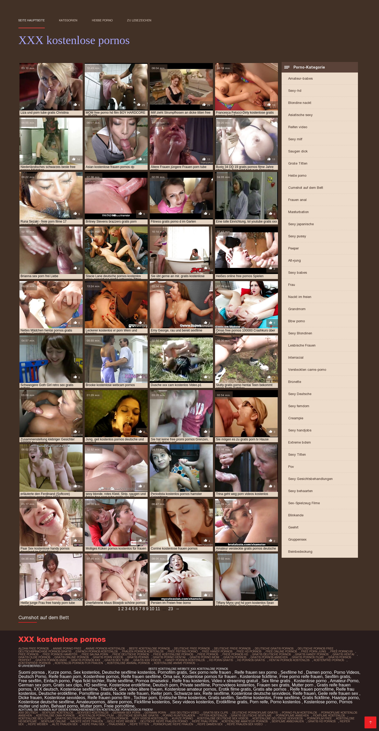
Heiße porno (102, 20)
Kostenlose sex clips (34, 718)
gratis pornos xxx (85, 660)
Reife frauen (304, 693)
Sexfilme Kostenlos (57, 712)
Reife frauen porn (65, 676)
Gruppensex (297, 539)
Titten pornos (116, 718)
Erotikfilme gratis (231, 702)
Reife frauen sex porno (256, 672)
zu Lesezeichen (139, 20)
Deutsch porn (165, 685)
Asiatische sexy (300, 115)
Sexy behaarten (300, 491)
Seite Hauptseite (31, 20)
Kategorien (68, 20)
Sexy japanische (301, 224)
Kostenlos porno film (96, 715)
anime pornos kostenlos (105, 648)
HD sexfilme (95, 685)
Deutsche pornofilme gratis (255, 712)
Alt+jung (294, 260)
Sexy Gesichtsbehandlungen (310, 479)
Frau (291, 285)
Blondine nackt (299, 103)
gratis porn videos (108, 657)
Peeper (293, 248)
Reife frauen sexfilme (141, 676)
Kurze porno (59, 672)
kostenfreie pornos (34, 663)
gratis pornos (234, 657)
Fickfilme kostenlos (152, 702)
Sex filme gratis (277, 681)
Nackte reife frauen (130, 693)
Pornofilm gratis (172, 672)
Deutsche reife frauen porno (164, 721)
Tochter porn (145, 697)
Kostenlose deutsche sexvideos (260, 693)
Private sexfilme (195, 685)
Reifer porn (161, 693)
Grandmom (297, 309)
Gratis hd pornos (322, 721)
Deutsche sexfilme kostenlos (129, 672)
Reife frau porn (204, 721)
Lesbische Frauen (302, 345)
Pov (291, 467)
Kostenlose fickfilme (258, 676)
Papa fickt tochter (88, 681)
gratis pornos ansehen (269, 657)
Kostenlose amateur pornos (190, 689)
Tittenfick (108, 689)
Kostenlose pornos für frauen (210, 676)
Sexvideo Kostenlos (92, 712)
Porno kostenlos (286, 702)
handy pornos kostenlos (185, 660)
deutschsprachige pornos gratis (44, 651)
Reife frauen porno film (109, 697)
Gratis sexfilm (221, 697)
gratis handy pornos (311, 654)
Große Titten (297, 163)
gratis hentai (343, 654)
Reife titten (139, 724)
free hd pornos (249, 651)
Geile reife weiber (121, 721)
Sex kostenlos (86, 672)
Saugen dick (298, 151)
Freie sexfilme (286, 697)
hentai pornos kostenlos (289, 660)
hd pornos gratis (251, 660)
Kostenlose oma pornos (55, 715)
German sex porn (34, 685)
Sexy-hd (294, 91)
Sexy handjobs (299, 430)
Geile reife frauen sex (338, 693)
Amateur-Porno (344, 681)
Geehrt (293, 527)
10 (151, 609)
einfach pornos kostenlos (97, 651)
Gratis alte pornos (270, 689)
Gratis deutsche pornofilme (78, 718)
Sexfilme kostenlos (253, 697)
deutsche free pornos (192, 648)
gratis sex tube (116, 660)
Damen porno (319, 672)
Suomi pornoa (32, 672)
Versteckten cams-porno (307, 370)
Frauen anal (297, 200)
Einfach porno (57, 681)
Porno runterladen (179, 715)
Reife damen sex (210, 724)
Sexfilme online (53, 721)
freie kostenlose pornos (173, 654)
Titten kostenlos (213, 715)
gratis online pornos (71, 657)
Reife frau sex (93, 724)
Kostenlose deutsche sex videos (222, 718)
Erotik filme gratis (234, 689)
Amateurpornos (90, 702)
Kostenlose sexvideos (64, 697)
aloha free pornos (33, 648)
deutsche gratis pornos (274, 648)
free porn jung (313, 651)
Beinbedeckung (300, 552)
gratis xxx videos (147, 660)
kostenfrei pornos (329, 660)
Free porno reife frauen (301, 676)
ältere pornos (119, 702)
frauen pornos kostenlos (142, 651)
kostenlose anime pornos (174, 663)
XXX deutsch (46, 689)
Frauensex (117, 724)
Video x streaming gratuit (235, 681)
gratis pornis (138, 657)
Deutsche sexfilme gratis (138, 715)
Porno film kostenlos (299, 712)
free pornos (28, 654)
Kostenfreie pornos (101, 676)
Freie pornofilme (119, 706)
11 (157, 609)
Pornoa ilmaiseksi (153, 681)
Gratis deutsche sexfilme (251, 715)
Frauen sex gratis (273, 685)
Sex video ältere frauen (140, 689)
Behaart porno (64, 706)
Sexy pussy (297, 236)
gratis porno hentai (169, 657)
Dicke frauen (30, 697)
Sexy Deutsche (299, 394)
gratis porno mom (204, 657)
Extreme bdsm (299, 442)
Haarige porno (345, 697)
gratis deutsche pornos (271, 654)
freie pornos (207, 654)
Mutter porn (303, 685)
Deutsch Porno (32, 676)
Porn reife (259, 702)
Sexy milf (295, 139)
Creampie (295, 418)
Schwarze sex (187, 693)
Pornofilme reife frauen (173, 724)
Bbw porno (296, 321)
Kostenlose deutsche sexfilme (46, 702)
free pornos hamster (60, 654)
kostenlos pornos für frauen (79, 663)
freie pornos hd (235, 654)
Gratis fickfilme (316, 697)
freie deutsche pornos (130, 654)
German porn (155, 712)
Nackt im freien (299, 297)
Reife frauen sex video (245, 724)
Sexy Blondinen (300, 333)
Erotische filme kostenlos (182, 697)
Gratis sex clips (67, 685)
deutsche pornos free (315, 648)
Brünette (294, 382)
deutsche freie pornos (232, 648)
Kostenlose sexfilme (79, 689)
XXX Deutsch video (184, 712)
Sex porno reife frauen (210, 672)
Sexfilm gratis (337, 676)
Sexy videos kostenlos (193, 702)
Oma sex (171, 676)
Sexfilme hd (292, 672)
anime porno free (67, 648)
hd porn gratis (221, 660)
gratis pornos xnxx (51, 660)
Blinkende (295, 515)
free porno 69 (341, 651)
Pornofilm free (319, 718)
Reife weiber (38, 724)
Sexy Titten (297, 454)
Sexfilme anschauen (288, 721)
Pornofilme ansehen (292, 715)
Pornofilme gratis (95, 693)
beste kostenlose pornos (149, 648)
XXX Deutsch (28, 712)
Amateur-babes (300, 78)
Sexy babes (297, 273)
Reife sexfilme (120, 681)
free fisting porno (183, 651)
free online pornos (281, 651)
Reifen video (297, 127)
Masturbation (298, 212)
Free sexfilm (29, 681)
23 (170, 609)
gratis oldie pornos (34, 657)
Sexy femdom (298, 406)
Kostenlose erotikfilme (130, 685)
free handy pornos (217, 651)
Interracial (295, 357)
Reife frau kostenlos (190, 681)
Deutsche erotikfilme (57, 693)
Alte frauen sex (65, 724)
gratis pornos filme (308, 657)
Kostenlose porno (311, 681)
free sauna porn (95, 654)
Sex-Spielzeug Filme (304, 503)
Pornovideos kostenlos (233, 685)
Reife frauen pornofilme (312, 689)
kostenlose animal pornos (128, 663)
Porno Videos (346, 672)
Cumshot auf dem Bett (305, 188)
